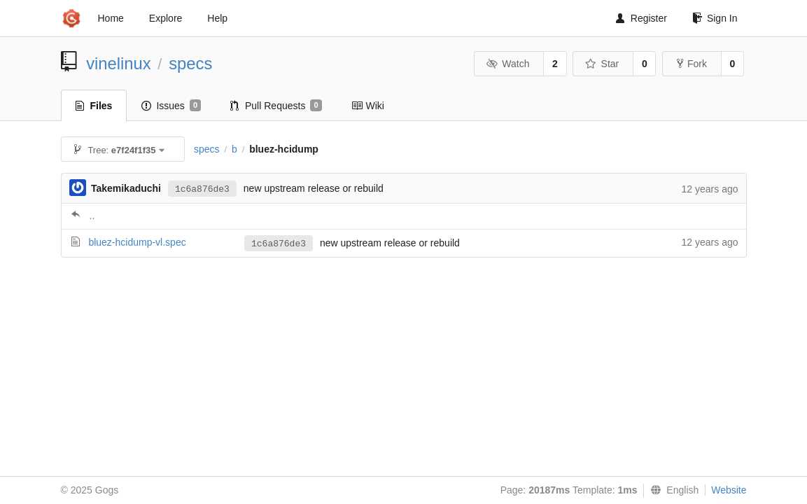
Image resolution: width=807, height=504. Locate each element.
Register (641, 18)
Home (111, 18)
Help (217, 18)
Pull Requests (276, 105)
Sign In (715, 18)
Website (728, 490)
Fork (692, 63)
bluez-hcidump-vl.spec (136, 242)
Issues (171, 105)
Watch (508, 63)
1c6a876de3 (202, 189)
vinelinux (118, 63)
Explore (165, 18)
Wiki (367, 105)
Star (602, 63)
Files (94, 105)
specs (190, 63)
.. (92, 215)
